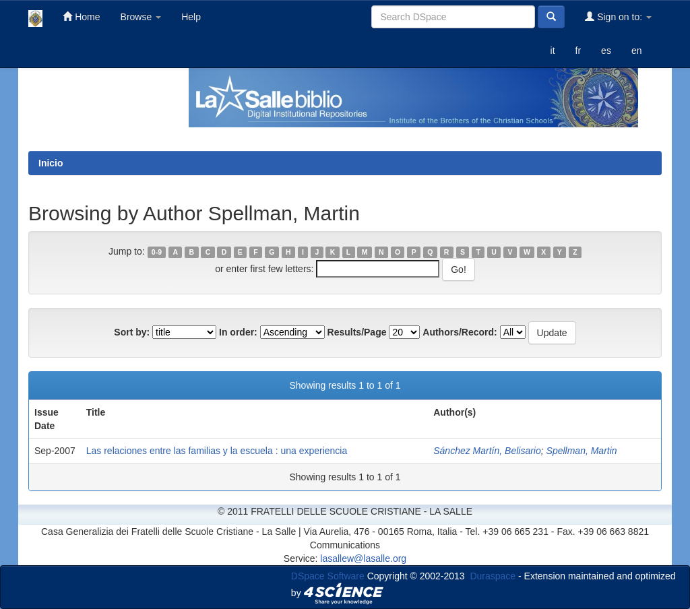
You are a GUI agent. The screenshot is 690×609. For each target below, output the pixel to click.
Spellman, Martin (581, 450)
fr (578, 50)
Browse (141, 16)
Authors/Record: (459, 332)
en (636, 50)
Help (191, 16)
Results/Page (357, 332)
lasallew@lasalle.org (363, 558)
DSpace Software (328, 576)
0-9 (157, 252)
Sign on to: (618, 16)
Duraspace (492, 576)
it (553, 50)
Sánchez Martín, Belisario (487, 450)
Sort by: (132, 332)
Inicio (50, 163)
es (606, 50)
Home (81, 16)
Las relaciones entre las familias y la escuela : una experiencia (217, 450)
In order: (238, 332)
